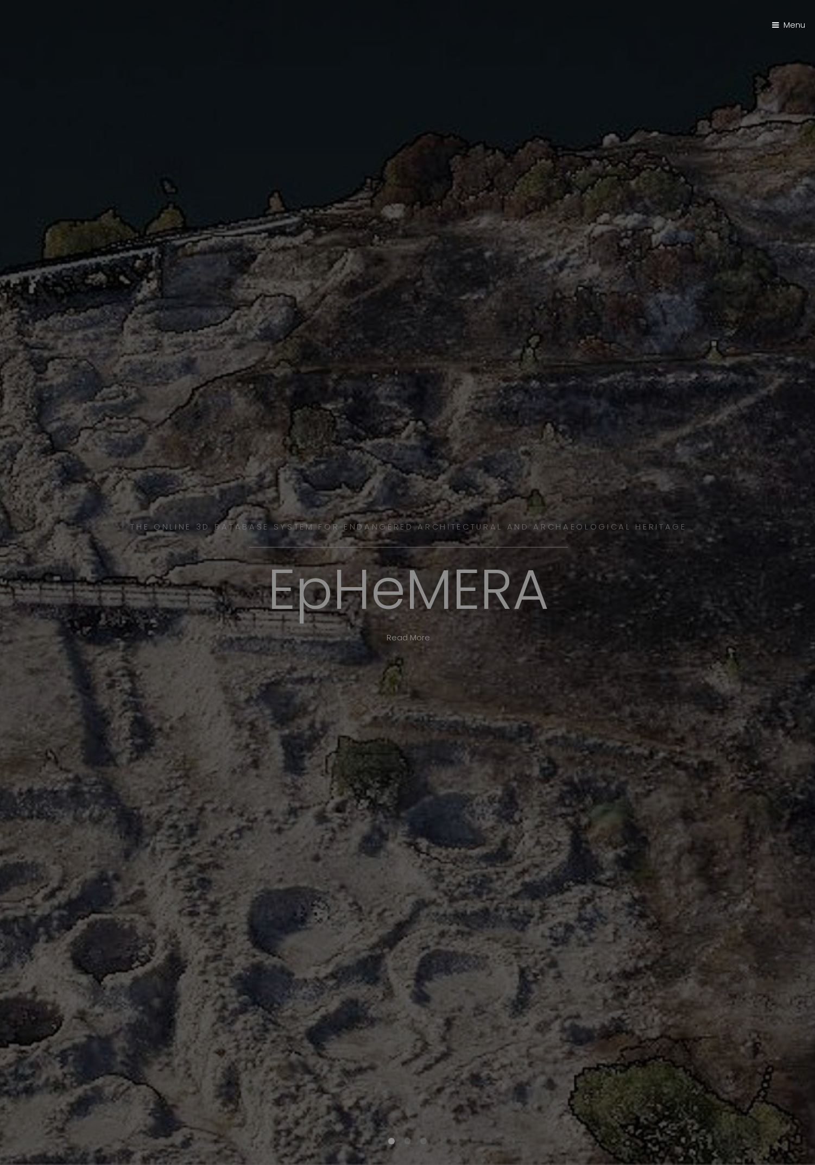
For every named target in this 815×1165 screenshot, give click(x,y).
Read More (408, 637)
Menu (794, 25)
